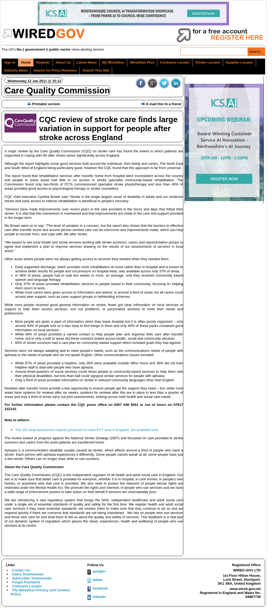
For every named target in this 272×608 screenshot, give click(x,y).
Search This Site (95, 70)
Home (26, 62)
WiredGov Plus (142, 62)
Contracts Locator (175, 62)
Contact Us (21, 570)
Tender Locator (207, 62)
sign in (9, 62)
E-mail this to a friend (161, 104)
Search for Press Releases (55, 70)
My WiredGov (113, 62)
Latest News (86, 62)
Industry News (16, 70)
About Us (63, 62)
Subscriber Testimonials (32, 578)
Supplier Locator (239, 62)
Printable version (44, 104)
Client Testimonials (27, 574)
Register (43, 62)
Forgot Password (26, 582)
